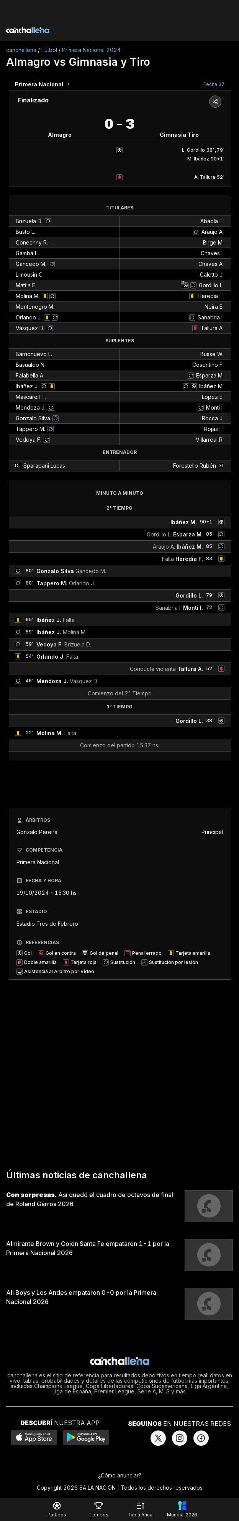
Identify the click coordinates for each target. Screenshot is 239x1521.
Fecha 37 (213, 84)
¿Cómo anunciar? (119, 1475)
